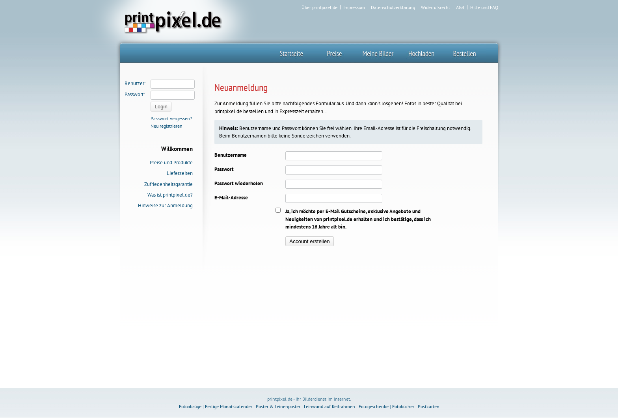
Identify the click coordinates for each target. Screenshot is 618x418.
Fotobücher (403, 406)
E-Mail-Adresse (231, 197)
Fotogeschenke (374, 406)
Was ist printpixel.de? (170, 194)
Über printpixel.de (319, 7)
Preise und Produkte (171, 162)
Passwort (224, 169)
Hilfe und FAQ (484, 7)
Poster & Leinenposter (278, 406)
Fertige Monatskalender (228, 406)
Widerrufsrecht (435, 7)
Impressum (354, 7)
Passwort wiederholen (238, 183)
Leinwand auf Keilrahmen (329, 406)
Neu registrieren (166, 126)
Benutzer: (135, 83)
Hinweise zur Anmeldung (165, 205)
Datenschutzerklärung (393, 7)
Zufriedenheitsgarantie (168, 184)
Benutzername (230, 155)
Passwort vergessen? (171, 118)
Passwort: (135, 94)
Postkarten (428, 406)
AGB (460, 7)
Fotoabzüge (190, 406)
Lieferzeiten (180, 173)
